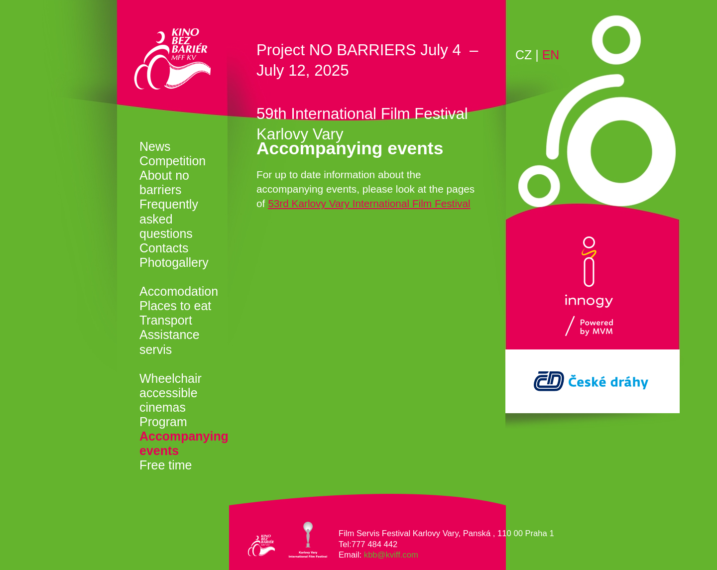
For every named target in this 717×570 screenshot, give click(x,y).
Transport (165, 320)
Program (163, 422)
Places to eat (175, 306)
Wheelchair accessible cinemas (170, 392)
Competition (172, 161)
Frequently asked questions (168, 218)
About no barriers (164, 182)
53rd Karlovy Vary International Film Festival (369, 203)
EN (551, 55)
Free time (165, 465)
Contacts (163, 248)
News (154, 146)
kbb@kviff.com (391, 555)
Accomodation (178, 291)
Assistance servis (169, 342)
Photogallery (174, 262)
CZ (523, 55)
